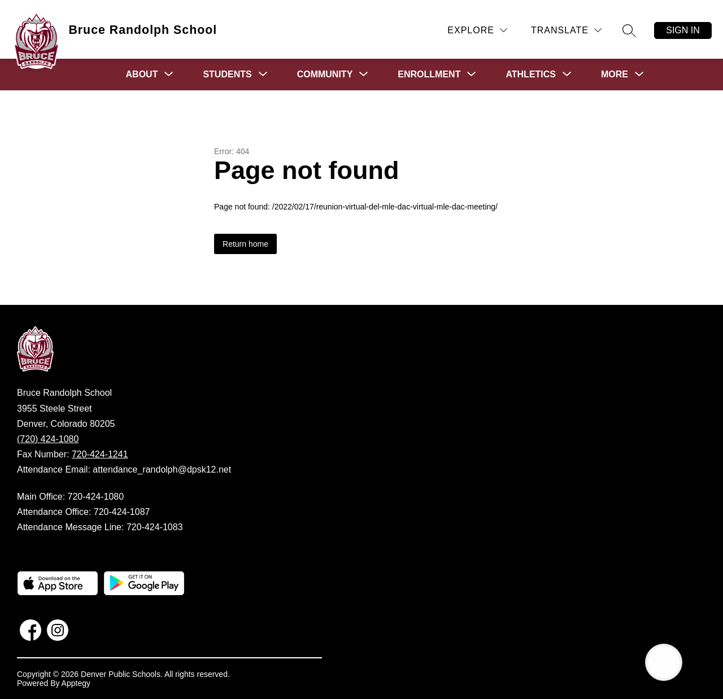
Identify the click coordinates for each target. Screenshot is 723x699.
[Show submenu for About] (142, 74)
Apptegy (76, 683)
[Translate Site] (566, 30)
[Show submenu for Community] (325, 74)
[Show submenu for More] (614, 74)
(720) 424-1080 (48, 439)
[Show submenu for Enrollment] (429, 74)
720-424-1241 (100, 454)
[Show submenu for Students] (227, 74)
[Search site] (629, 30)
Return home (245, 243)
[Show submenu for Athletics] (531, 74)
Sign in (683, 30)
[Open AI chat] (664, 662)
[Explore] (477, 30)
